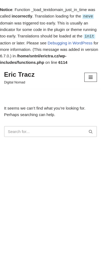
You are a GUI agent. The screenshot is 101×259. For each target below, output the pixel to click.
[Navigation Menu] (90, 76)
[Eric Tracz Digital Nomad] (19, 77)
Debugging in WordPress (70, 42)
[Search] (44, 130)
